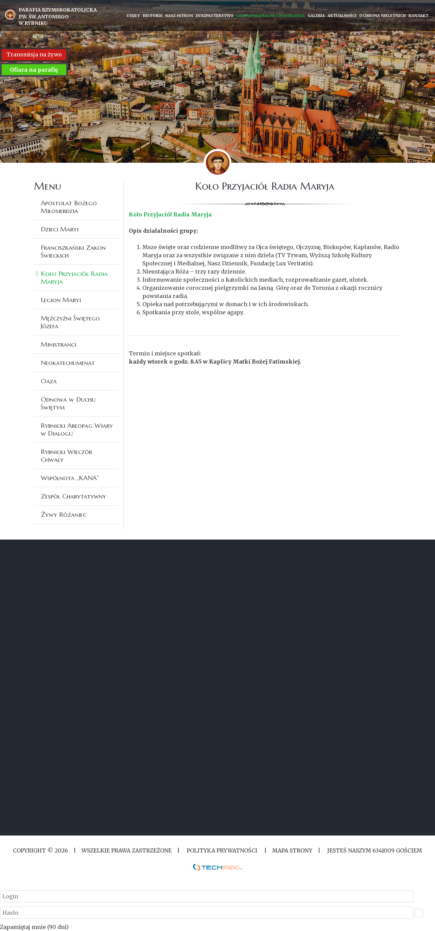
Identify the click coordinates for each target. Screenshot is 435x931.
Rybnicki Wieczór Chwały (66, 455)
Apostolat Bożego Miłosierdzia (69, 207)
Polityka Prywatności (222, 850)
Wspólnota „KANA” (70, 478)
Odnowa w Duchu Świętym (68, 403)
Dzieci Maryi (60, 229)
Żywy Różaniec (63, 514)
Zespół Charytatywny (73, 496)
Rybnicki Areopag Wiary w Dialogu (77, 429)
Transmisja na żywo (34, 54)
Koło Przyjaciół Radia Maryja (74, 277)
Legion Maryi (61, 300)
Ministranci (58, 344)
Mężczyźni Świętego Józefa (70, 322)
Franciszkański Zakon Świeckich (73, 251)
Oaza (49, 381)
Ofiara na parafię (34, 69)
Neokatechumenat (68, 362)
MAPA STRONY (292, 850)
